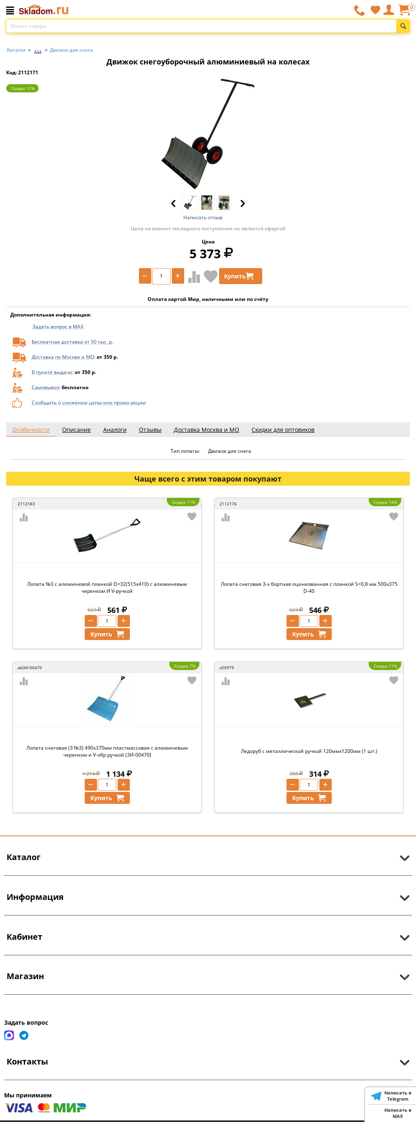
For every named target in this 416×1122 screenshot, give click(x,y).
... (38, 48)
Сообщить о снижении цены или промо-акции (89, 402)
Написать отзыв (202, 217)
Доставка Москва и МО (206, 430)
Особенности (31, 430)
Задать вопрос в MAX (57, 326)
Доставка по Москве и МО (63, 356)
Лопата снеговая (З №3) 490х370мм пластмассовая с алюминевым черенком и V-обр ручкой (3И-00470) (107, 751)
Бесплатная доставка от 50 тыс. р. (72, 341)
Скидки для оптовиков (283, 430)
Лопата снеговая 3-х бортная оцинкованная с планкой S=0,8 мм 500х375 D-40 (309, 587)
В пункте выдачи (52, 372)
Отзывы (150, 430)
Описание (76, 430)
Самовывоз (45, 387)
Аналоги (115, 430)
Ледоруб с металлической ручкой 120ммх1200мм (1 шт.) (309, 751)
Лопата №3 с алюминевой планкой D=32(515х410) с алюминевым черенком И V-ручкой (107, 587)
